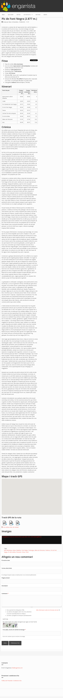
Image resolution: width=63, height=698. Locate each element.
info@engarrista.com (17, 668)
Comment (5, 593)
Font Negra (25, 550)
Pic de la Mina (12, 552)
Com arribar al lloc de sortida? (11, 527)
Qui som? (10, 14)
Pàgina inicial (6, 578)
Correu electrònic (7, 568)
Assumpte (5, 585)
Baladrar (18, 550)
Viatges (38, 14)
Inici (3, 14)
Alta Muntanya (8, 550)
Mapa (45, 14)
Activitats (27, 14)
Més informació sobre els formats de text (47, 610)
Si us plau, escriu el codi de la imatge (14, 629)
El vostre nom (6, 560)
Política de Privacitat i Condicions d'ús (11, 680)
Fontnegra (31, 550)
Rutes (18, 14)
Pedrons (47, 550)
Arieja (14, 550)
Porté (27, 552)
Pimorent (18, 552)
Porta (23, 552)
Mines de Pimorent (40, 550)
